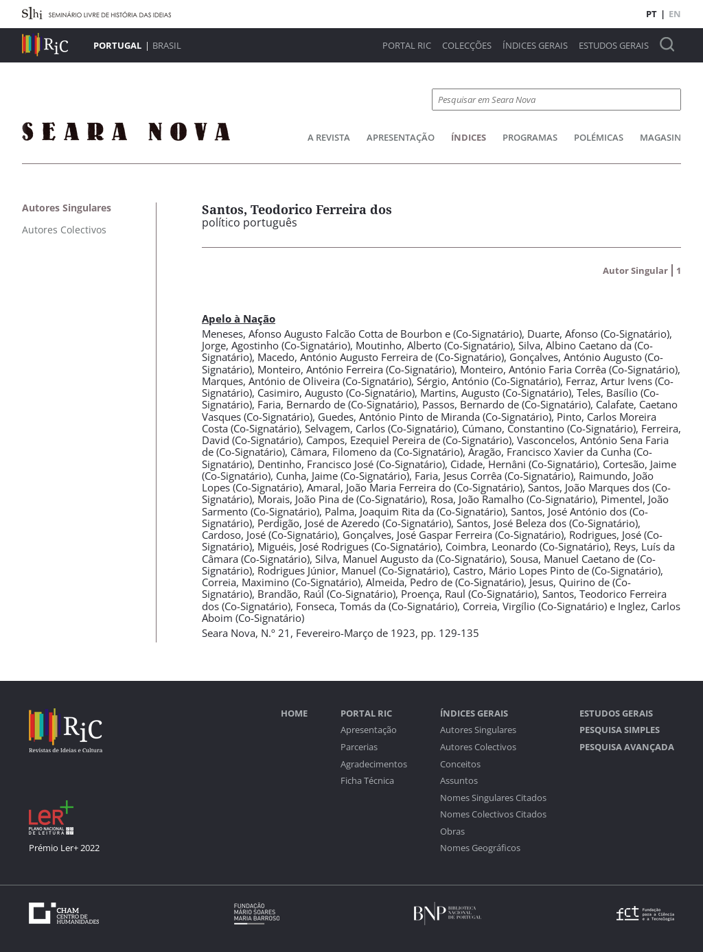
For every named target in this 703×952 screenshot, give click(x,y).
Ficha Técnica (367, 781)
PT (651, 14)
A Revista (329, 137)
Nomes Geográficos (480, 848)
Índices (468, 137)
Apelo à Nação (238, 318)
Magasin (660, 137)
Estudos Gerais (614, 45)
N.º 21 (275, 633)
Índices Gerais (535, 45)
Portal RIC (406, 45)
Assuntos (459, 781)
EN (675, 14)
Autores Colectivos (478, 747)
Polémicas (598, 137)
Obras (452, 831)
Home (294, 713)
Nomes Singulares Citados (493, 798)
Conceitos (460, 764)
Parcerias (359, 747)
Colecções (467, 45)
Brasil (166, 45)
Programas (530, 137)
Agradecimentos (374, 764)
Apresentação (401, 137)
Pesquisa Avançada (626, 747)
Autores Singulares (478, 730)
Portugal (117, 45)
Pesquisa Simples (619, 730)
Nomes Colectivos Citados (493, 814)
